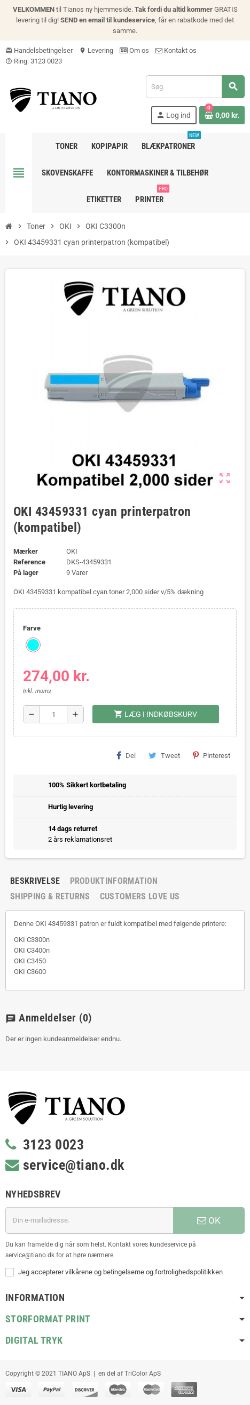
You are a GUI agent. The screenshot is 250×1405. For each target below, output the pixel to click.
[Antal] (54, 714)
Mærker (25, 551)
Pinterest (211, 755)
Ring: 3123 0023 (33, 61)
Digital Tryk (33, 1340)
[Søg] (195, 86)
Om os (134, 50)
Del (126, 755)
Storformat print (48, 1318)
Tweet (164, 755)
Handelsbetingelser (39, 50)
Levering (96, 50)
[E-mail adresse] (89, 1220)
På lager (25, 573)
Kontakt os (176, 50)
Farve (32, 628)
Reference (29, 562)
